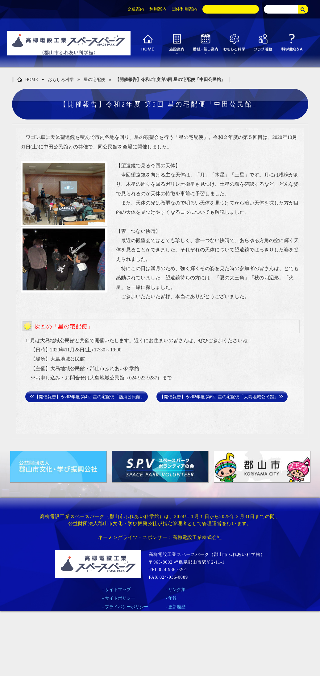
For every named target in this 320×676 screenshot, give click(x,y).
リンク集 (176, 589)
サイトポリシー (120, 598)
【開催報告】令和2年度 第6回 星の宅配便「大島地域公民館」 (219, 397)
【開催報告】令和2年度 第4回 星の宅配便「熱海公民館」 (90, 397)
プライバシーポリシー (126, 607)
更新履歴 (176, 607)
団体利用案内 (184, 9)
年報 (172, 598)
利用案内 (158, 9)
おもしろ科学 (61, 79)
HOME (27, 80)
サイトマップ (118, 589)
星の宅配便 (94, 79)
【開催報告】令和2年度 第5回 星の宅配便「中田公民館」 (170, 79)
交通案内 (135, 9)
